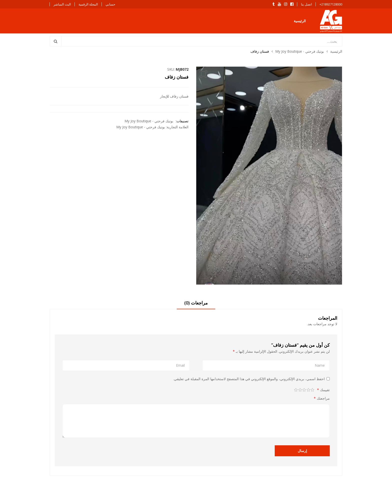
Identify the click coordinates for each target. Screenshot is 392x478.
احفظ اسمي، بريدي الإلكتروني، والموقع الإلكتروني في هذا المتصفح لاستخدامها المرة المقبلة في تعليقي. (249, 378)
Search (56, 41)
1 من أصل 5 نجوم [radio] (312, 390)
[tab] (196, 304)
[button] (203, 74)
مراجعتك (322, 398)
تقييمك (323, 389)
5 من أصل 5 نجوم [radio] (296, 390)
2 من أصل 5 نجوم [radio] (308, 390)
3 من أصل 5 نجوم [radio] (304, 390)
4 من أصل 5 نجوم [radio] (300, 390)
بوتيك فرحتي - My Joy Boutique (299, 51)
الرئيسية (300, 20)
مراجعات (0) (196, 303)
